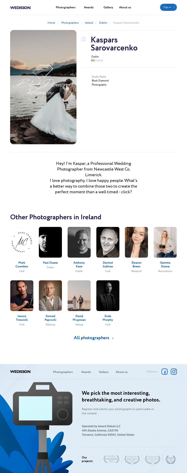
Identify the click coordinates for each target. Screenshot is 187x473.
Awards (89, 7)
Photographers (66, 7)
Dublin (103, 23)
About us (125, 7)
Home (51, 23)
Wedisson (20, 7)
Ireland (89, 23)
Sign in (167, 7)
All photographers (91, 338)
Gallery (108, 7)
